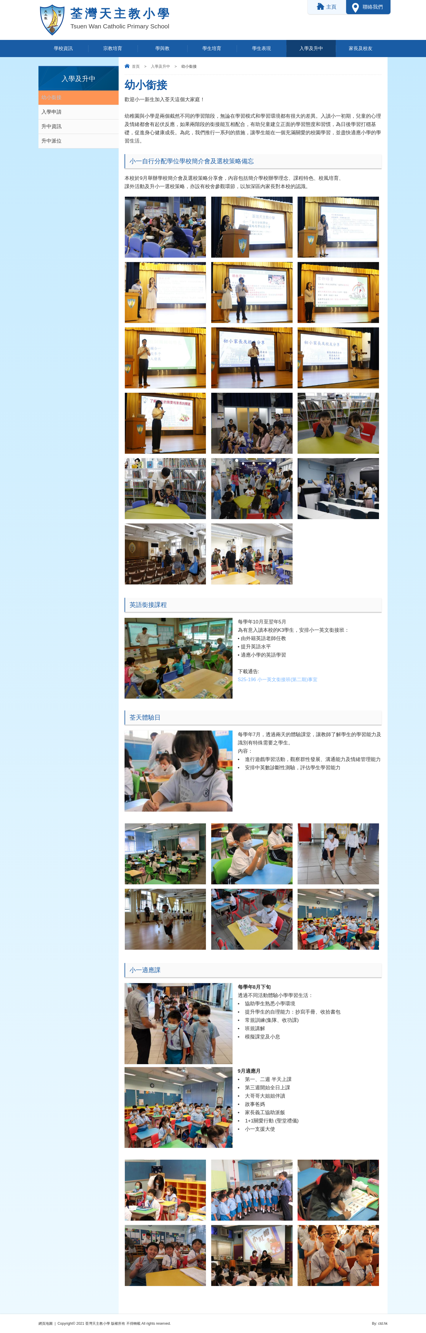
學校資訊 (63, 48)
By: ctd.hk (380, 1323)
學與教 (162, 48)
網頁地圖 (45, 1323)
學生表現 (261, 48)
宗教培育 (112, 48)
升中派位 (51, 141)
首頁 (136, 66)
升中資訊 (51, 126)
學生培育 (211, 48)
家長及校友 (360, 48)
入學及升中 (311, 48)
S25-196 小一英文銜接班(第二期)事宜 (280, 680)
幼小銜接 (51, 97)
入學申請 (51, 112)
